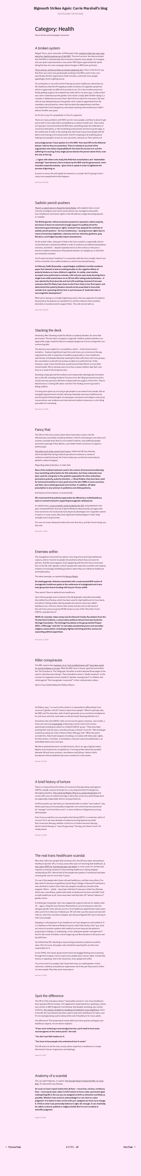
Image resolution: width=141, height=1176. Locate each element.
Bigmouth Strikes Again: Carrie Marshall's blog (70, 8)
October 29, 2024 (41, 761)
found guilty (57, 724)
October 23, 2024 (41, 835)
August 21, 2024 (40, 1055)
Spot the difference (49, 996)
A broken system (47, 48)
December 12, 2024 (41, 409)
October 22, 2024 (41, 975)
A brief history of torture (52, 782)
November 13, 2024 (41, 640)
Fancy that (42, 429)
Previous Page (13, 1146)
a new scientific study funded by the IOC (66, 505)
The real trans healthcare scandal (60, 855)
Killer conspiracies (48, 660)
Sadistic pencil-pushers (52, 203)
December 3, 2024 (41, 531)
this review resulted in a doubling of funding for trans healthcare (71, 1010)
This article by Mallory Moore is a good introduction (75, 793)
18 (77, 1147)
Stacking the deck (48, 330)
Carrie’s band (77, 13)
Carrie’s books (64, 13)
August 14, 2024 (40, 1117)
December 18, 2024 (41, 310)
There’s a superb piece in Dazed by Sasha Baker (55, 208)
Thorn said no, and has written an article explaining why (59, 70)
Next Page (129, 1146)
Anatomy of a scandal (51, 1076)
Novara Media (71, 576)
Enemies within (46, 552)
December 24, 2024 (41, 182)
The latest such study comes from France (53, 451)
